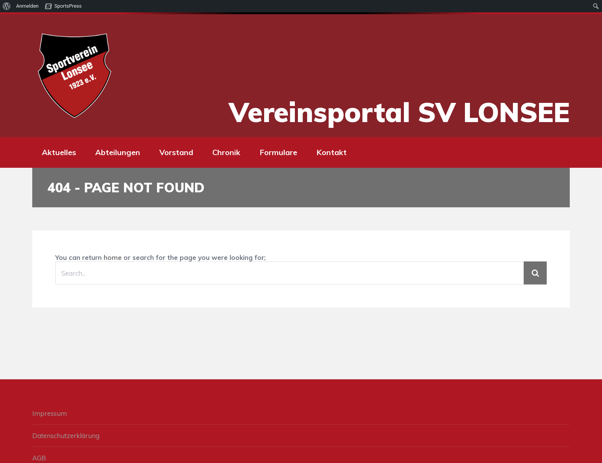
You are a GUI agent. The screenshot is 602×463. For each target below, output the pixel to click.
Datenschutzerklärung (65, 435)
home (113, 257)
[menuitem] (6, 6)
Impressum (49, 413)
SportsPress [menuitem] (68, 6)
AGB (39, 458)
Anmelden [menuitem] (27, 6)
